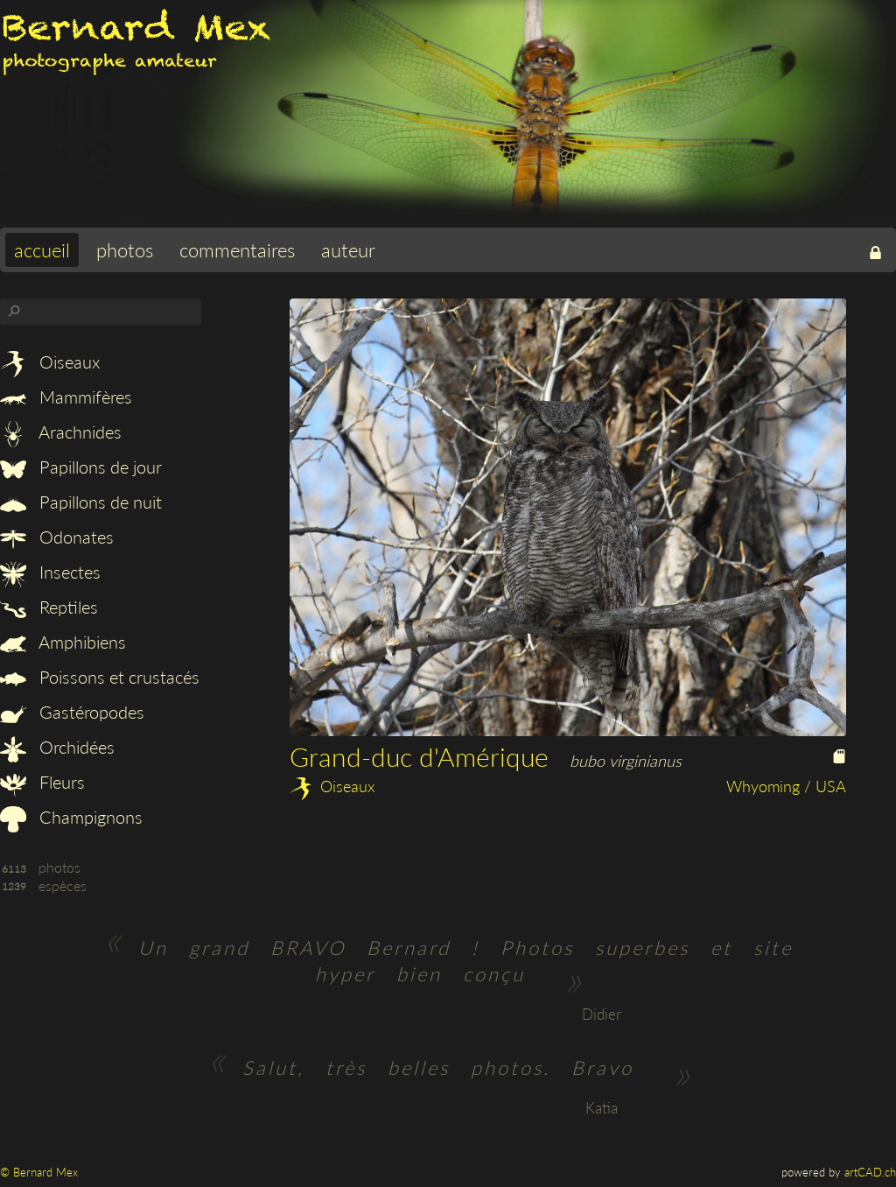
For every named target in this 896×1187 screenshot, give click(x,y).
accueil (42, 250)
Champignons (71, 816)
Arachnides (61, 431)
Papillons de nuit (81, 501)
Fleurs (42, 781)
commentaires (237, 250)
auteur (348, 250)
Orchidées (57, 746)
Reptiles (49, 606)
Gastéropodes (72, 711)
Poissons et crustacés (100, 676)
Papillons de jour (81, 466)
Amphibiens (63, 641)
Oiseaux (50, 361)
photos (124, 250)
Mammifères (66, 396)
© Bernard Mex (39, 1172)
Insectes (50, 571)
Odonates (57, 536)
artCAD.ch (870, 1172)
